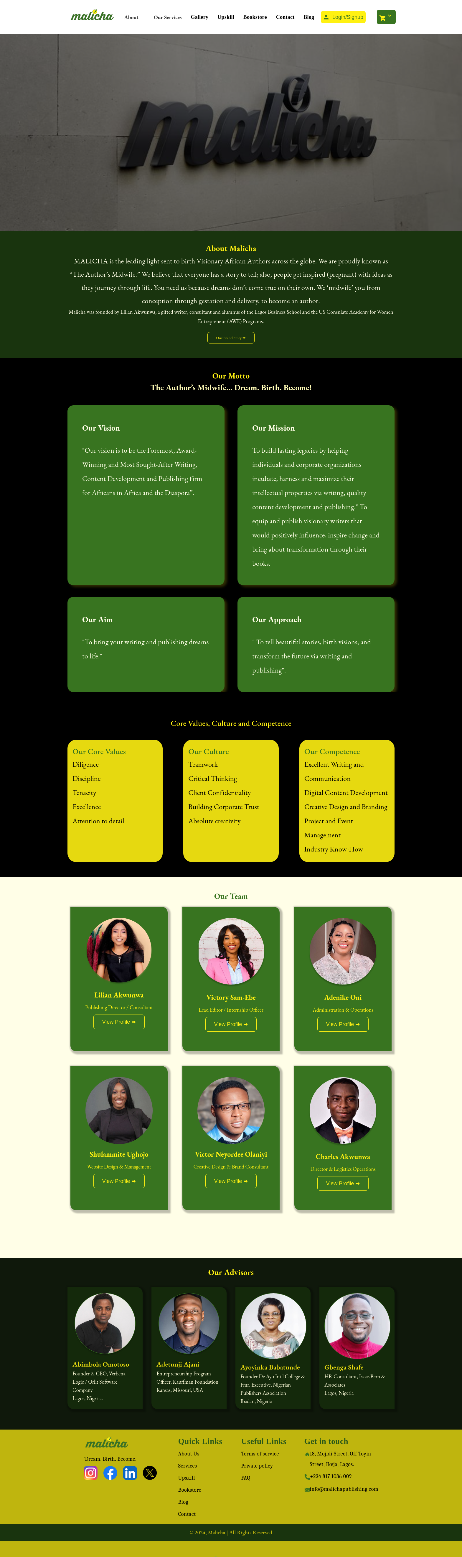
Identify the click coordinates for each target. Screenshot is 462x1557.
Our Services (168, 17)
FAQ (245, 1478)
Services (187, 1466)
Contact (285, 17)
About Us (188, 1454)
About (131, 17)
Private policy (257, 1466)
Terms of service (260, 1454)
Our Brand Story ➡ (231, 337)
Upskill (225, 17)
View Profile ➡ (119, 1022)
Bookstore (255, 17)
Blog (308, 17)
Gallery (200, 17)
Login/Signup (343, 17)
